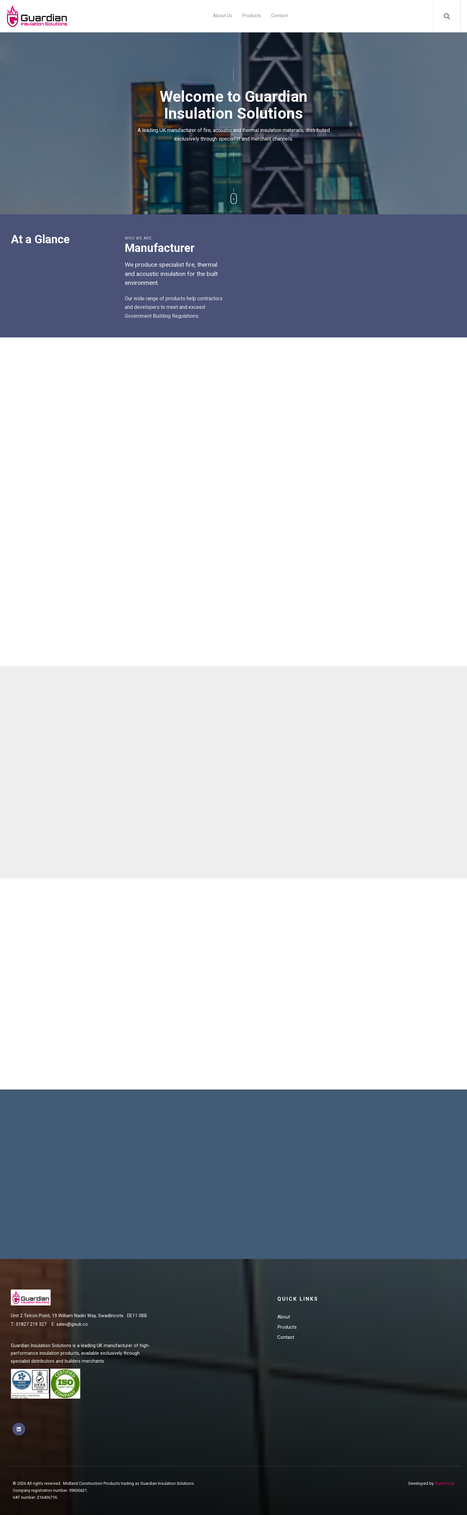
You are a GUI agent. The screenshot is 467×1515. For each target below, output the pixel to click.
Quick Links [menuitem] (297, 1299)
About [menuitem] (283, 1317)
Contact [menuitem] (279, 15)
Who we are (138, 238)
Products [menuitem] (251, 15)
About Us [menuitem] (222, 15)
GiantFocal (444, 1483)
